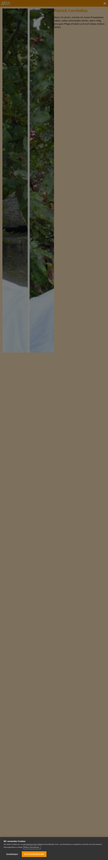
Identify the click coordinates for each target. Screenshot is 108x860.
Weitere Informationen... (32, 847)
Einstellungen (12, 854)
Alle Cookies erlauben (34, 854)
